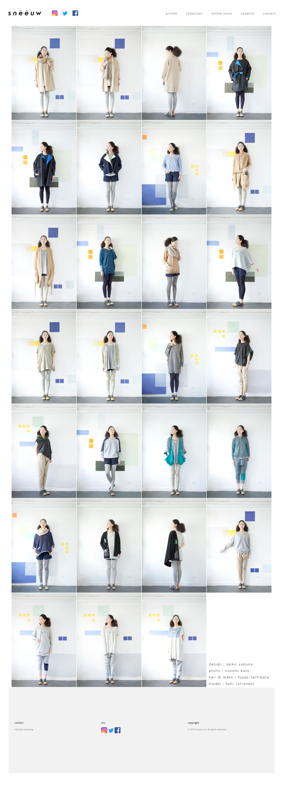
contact (269, 13)
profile (171, 13)
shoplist (248, 13)
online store (222, 13)
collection (194, 13)
